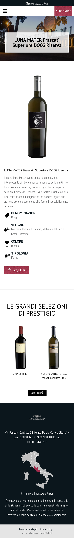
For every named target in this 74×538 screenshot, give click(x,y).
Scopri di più (37, 392)
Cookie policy (46, 529)
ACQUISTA (16, 270)
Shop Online (63, 11)
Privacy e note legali (28, 529)
